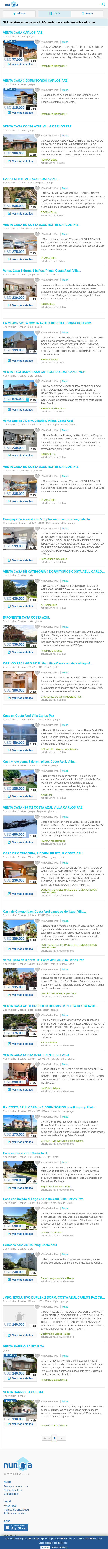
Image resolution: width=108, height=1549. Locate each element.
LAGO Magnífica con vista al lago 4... (48, 663)
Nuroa (11, 4)
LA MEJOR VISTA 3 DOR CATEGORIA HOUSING (47, 323)
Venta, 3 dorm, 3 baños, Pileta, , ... (42, 270)
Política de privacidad (16, 1509)
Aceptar (45, 1547)
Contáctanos (11, 1493)
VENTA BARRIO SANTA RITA (23, 1346)
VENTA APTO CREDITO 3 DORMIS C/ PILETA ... (50, 1006)
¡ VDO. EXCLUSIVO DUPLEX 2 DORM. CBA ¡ (54, 1297)
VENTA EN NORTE (40, 224)
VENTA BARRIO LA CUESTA (23, 1392)
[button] (19, 13)
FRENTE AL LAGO (30, 178)
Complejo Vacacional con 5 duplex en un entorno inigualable (46, 519)
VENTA (22, 32)
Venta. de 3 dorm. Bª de (43, 960)
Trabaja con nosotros (16, 1486)
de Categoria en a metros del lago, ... (44, 911)
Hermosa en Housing (30, 1245)
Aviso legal (10, 1505)
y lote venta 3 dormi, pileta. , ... (39, 761)
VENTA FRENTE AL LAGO (36, 1055)
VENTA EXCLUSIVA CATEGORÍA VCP (44, 372)
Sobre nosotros (13, 1490)
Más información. (60, 1547)
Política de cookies (15, 1513)
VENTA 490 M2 (42, 807)
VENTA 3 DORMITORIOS (35, 80)
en (28, 715)
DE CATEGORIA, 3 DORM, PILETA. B (43, 853)
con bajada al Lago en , (43, 1199)
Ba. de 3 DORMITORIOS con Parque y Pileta (48, 1107)
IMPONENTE (26, 617)
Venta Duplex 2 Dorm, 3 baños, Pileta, (38, 420)
